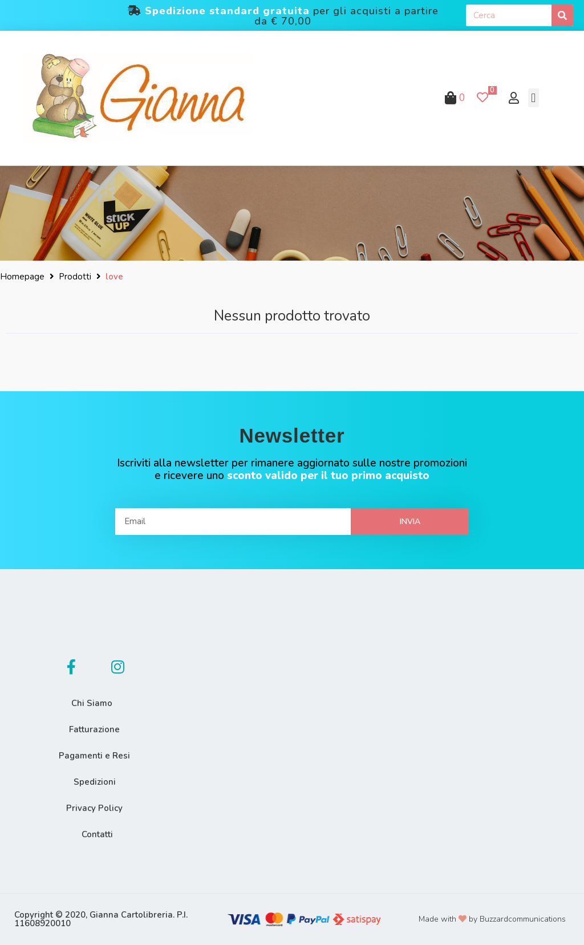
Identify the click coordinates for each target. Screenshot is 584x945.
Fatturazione (94, 729)
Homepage (22, 276)
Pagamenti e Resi (94, 755)
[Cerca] (562, 15)
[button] (533, 97)
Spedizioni (95, 782)
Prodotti (75, 276)
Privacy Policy (94, 808)
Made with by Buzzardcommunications (492, 919)
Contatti (97, 834)
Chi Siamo (91, 703)
